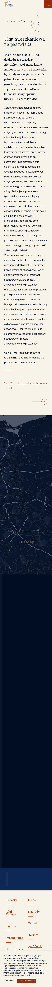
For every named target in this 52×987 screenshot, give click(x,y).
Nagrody (34, 911)
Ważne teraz (14, 937)
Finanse (11, 926)
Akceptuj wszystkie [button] (27, 981)
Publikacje (35, 946)
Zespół (32, 923)
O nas (32, 900)
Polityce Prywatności (20, 975)
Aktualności (14, 949)
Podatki (11, 900)
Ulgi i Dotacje (11, 913)
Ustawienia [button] (9, 981)
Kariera (33, 935)
